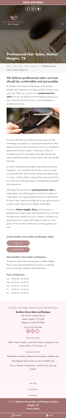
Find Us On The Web (33, 327)
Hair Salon (33, 383)
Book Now (18, 249)
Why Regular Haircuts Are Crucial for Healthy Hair (33, 360)
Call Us (18, 243)
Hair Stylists (33, 389)
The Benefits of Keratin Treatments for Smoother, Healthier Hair (33, 356)
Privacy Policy (33, 408)
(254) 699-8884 (33, 2)
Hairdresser (33, 395)
